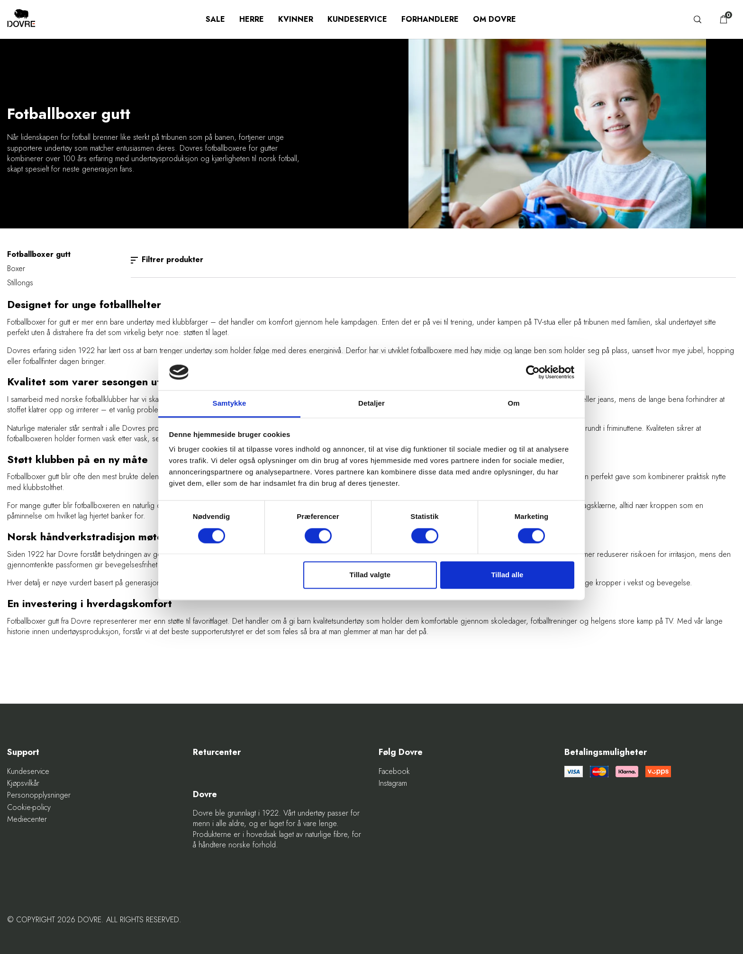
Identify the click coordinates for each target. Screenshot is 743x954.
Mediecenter (27, 819)
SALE (215, 19)
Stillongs (20, 282)
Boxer (16, 268)
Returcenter (217, 752)
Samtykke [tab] (229, 404)
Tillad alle (507, 575)
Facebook (394, 771)
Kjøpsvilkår (23, 783)
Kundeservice (357, 19)
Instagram (393, 783)
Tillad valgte (370, 575)
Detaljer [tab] (371, 404)
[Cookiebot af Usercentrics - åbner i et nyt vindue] (532, 372)
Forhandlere (430, 19)
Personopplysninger (39, 795)
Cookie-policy (29, 807)
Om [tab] (513, 404)
